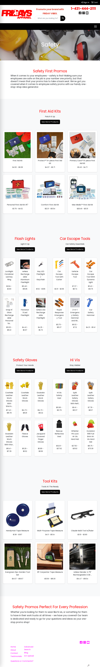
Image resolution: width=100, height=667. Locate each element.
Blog (26, 652)
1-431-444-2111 (83, 8)
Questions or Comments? (22, 661)
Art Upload (29, 656)
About (13, 650)
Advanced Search (28, 648)
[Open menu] (95, 26)
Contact (14, 653)
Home (13, 646)
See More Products (50, 122)
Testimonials (16, 656)
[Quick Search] (48, 18)
